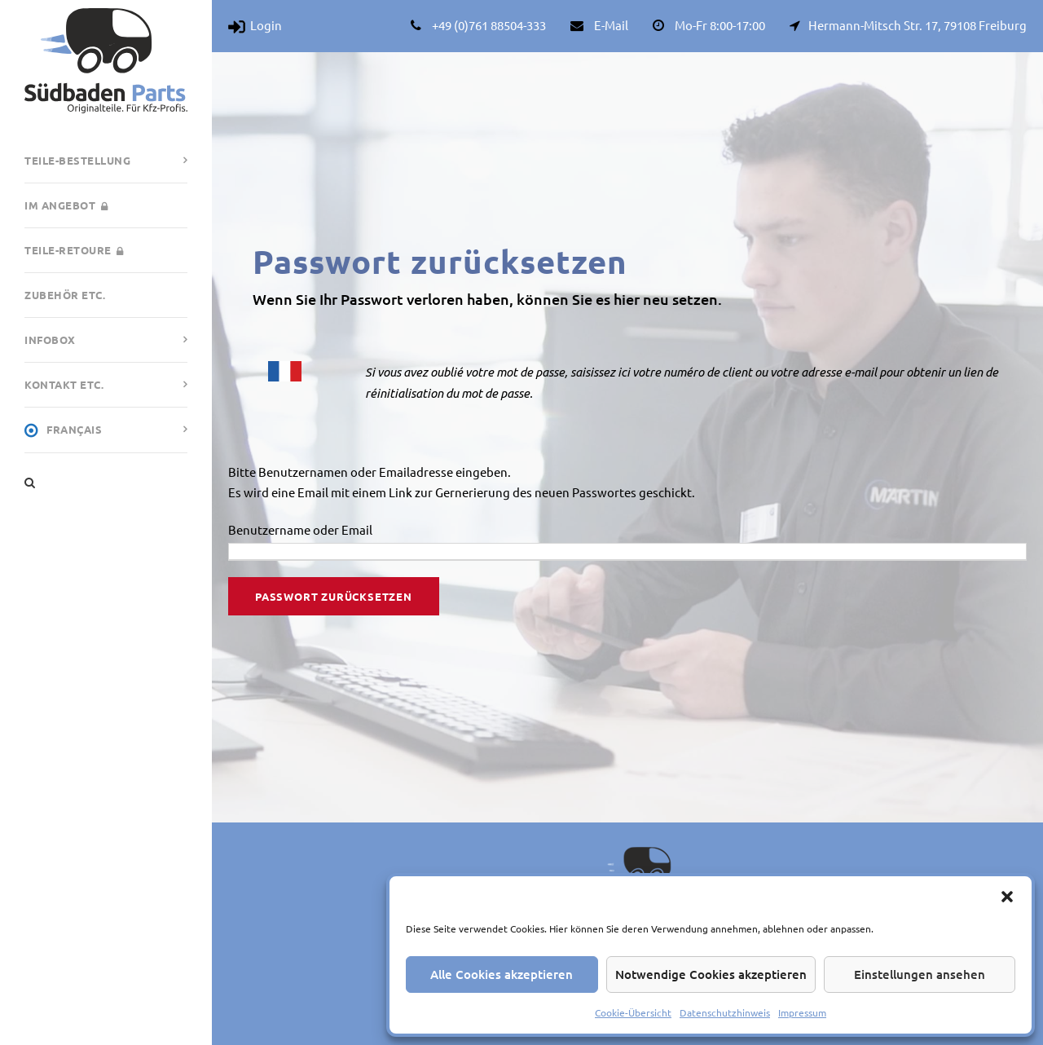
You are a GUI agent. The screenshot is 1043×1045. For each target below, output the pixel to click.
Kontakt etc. (63, 384)
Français (63, 430)
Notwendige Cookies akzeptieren (711, 974)
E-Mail (611, 25)
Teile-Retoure (74, 250)
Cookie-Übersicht (633, 1012)
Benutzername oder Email (300, 529)
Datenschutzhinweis (725, 1012)
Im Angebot (66, 205)
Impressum (802, 1012)
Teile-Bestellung (77, 160)
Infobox (50, 339)
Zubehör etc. (64, 295)
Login (255, 25)
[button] (1007, 896)
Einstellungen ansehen (919, 974)
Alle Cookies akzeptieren (501, 974)
